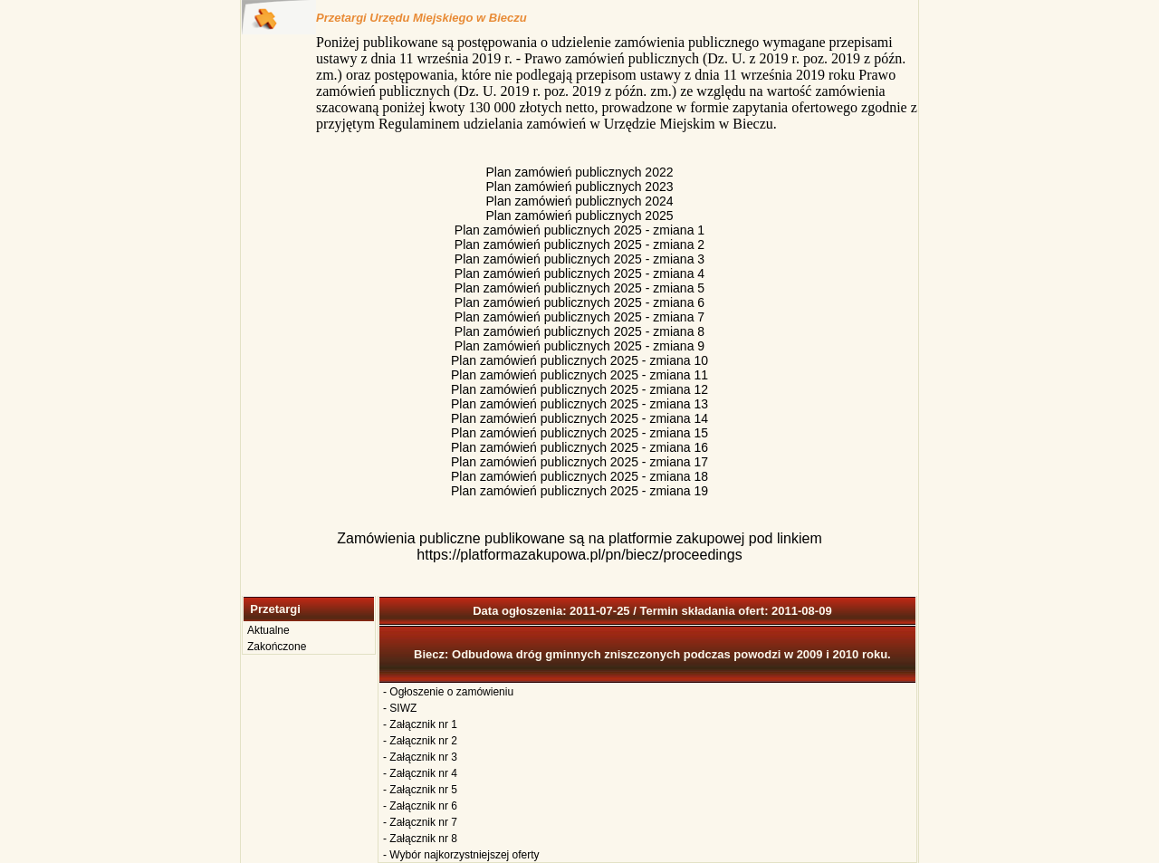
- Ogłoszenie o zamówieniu (448, 692)
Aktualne (268, 630)
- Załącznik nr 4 (420, 773)
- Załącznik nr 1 (420, 724)
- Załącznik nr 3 (420, 757)
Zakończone (276, 646)
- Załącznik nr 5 (420, 789)
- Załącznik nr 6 (420, 806)
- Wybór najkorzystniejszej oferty (461, 855)
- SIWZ (400, 708)
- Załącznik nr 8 (420, 838)
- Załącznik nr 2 (420, 740)
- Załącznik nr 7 (420, 822)
